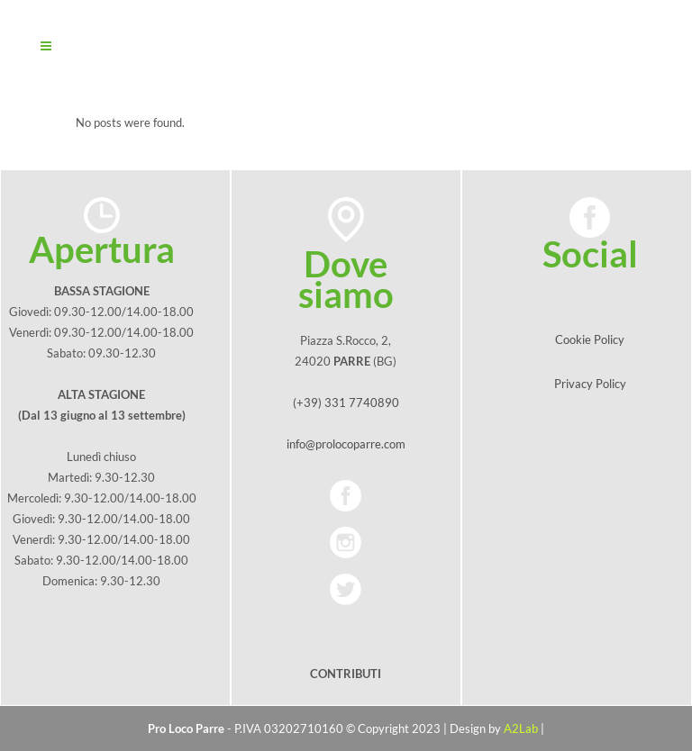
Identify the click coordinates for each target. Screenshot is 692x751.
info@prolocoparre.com (346, 444)
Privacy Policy (590, 383)
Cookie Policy (589, 339)
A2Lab (521, 728)
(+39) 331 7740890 (346, 402)
